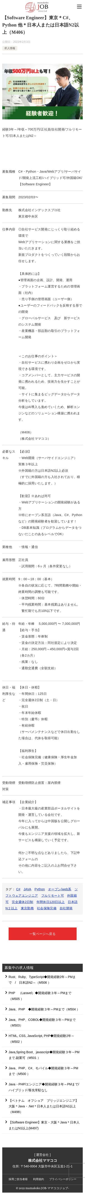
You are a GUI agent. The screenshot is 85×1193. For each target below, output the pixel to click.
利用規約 (38, 1179)
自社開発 (66, 908)
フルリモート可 (52, 895)
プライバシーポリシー (62, 1179)
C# (18, 889)
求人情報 (9, 48)
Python (39, 889)
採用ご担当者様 (18, 1179)
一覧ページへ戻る (42, 934)
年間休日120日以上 (50, 902)
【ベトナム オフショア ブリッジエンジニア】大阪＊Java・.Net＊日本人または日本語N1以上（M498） (43, 1106)
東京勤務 (27, 908)
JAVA (27, 889)
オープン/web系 (59, 889)
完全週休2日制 (22, 902)
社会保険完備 (46, 908)
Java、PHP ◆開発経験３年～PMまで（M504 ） (44, 1009)
